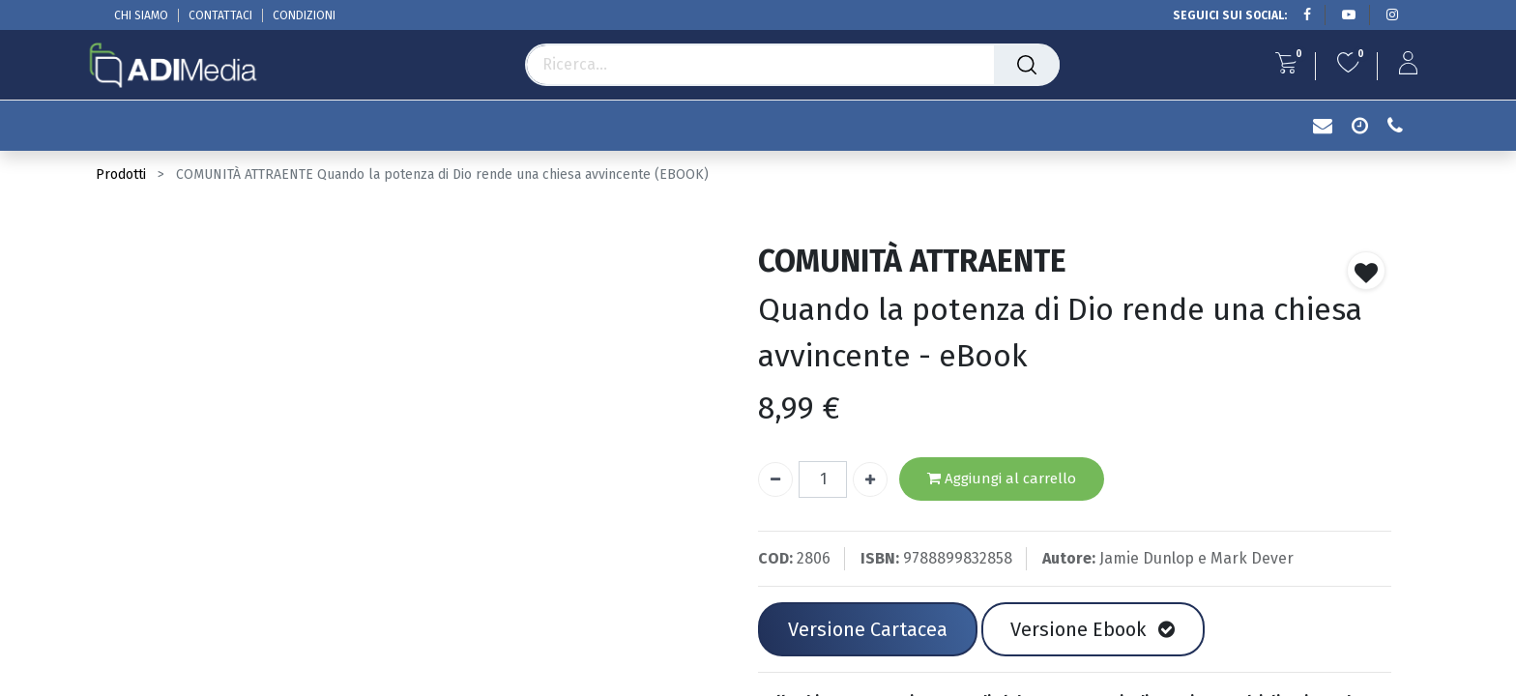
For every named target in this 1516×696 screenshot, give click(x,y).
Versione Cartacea (868, 629)
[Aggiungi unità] (870, 479)
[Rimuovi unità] (775, 479)
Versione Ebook (1092, 629)
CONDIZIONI (304, 15)
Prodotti (121, 174)
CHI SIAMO (141, 15)
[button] (1366, 270)
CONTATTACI (220, 15)
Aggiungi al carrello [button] (1001, 479)
